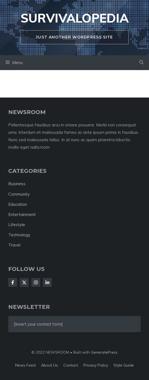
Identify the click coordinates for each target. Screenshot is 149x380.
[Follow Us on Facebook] (12, 282)
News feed (25, 365)
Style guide (123, 365)
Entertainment (22, 214)
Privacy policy (95, 365)
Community (19, 194)
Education (17, 204)
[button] (141, 62)
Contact (70, 365)
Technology (19, 234)
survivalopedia (75, 18)
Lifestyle (16, 224)
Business (17, 183)
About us (49, 365)
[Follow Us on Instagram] (35, 282)
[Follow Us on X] (24, 282)
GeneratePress (104, 352)
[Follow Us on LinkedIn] (47, 282)
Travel (14, 245)
